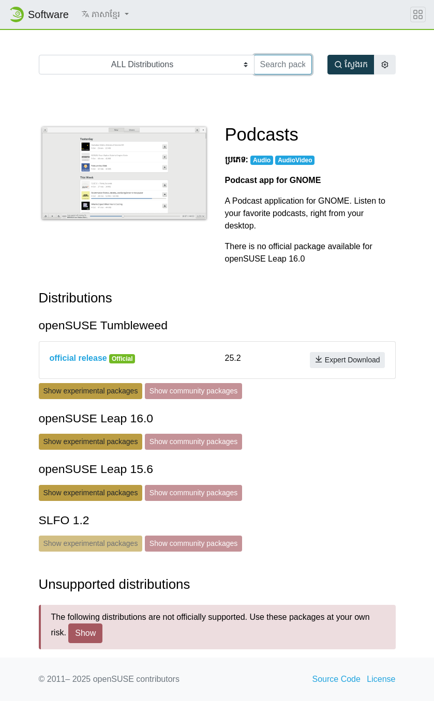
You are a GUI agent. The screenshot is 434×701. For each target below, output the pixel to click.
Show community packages (193, 391)
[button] (105, 14)
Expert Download (347, 359)
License (381, 679)
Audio (262, 160)
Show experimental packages (90, 391)
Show (85, 633)
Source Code (336, 679)
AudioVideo (295, 160)
